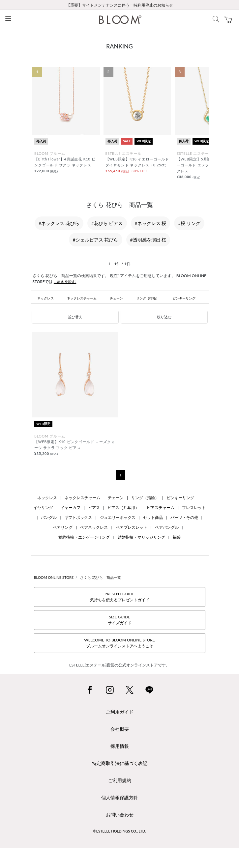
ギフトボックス (78, 517)
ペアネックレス (94, 527)
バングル (49, 517)
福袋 (177, 537)
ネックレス (45, 298)
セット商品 (153, 517)
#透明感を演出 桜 (148, 239)
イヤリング (43, 507)
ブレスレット (194, 507)
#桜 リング (189, 223)
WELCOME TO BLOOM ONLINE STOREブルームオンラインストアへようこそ (119, 642)
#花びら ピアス (107, 223)
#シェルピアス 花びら (95, 239)
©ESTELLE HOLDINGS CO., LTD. (119, 831)
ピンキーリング (183, 298)
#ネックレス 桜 (150, 223)
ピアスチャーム (160, 507)
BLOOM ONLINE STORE (54, 577)
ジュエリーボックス (117, 517)
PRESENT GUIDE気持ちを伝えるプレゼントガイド (119, 596)
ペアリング (63, 527)
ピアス (94, 507)
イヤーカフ (70, 507)
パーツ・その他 (184, 517)
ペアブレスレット (131, 527)
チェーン (116, 298)
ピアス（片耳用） (123, 507)
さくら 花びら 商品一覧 (100, 577)
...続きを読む (65, 281)
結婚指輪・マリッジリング (141, 537)
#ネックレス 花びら (59, 223)
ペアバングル (167, 527)
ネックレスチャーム (82, 298)
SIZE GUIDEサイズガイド (120, 619)
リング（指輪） (147, 298)
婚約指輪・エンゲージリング (84, 537)
